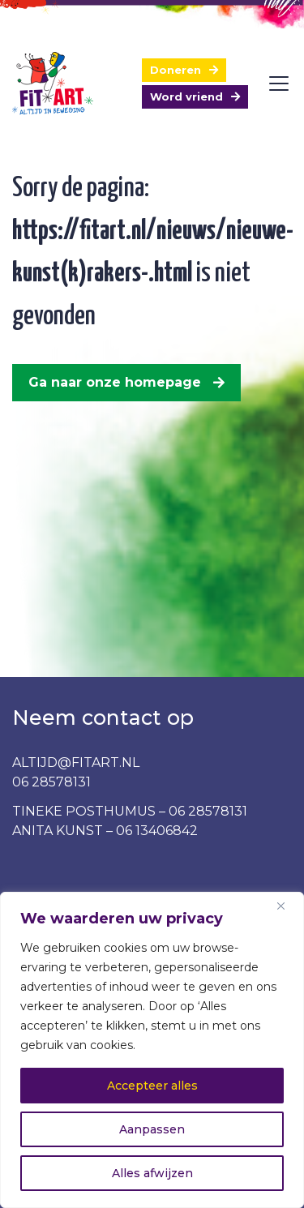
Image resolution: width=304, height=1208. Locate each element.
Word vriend (186, 96)
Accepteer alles (152, 1085)
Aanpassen (152, 1129)
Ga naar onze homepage (114, 382)
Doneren (175, 69)
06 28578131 (51, 782)
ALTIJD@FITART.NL (75, 762)
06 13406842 (157, 830)
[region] (152, 1050)
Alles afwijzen (152, 1173)
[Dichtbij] (287, 905)
